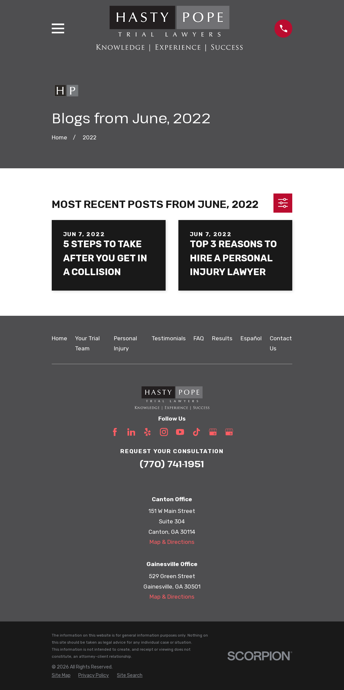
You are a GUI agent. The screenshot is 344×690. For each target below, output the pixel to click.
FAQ (199, 338)
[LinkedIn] (131, 432)
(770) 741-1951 (172, 464)
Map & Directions (172, 541)
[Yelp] (147, 432)
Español (251, 338)
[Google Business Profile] (213, 432)
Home (59, 338)
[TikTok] (196, 432)
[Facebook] (115, 432)
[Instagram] (164, 432)
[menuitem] (61, 675)
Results (222, 338)
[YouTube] (180, 432)
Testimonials (169, 338)
